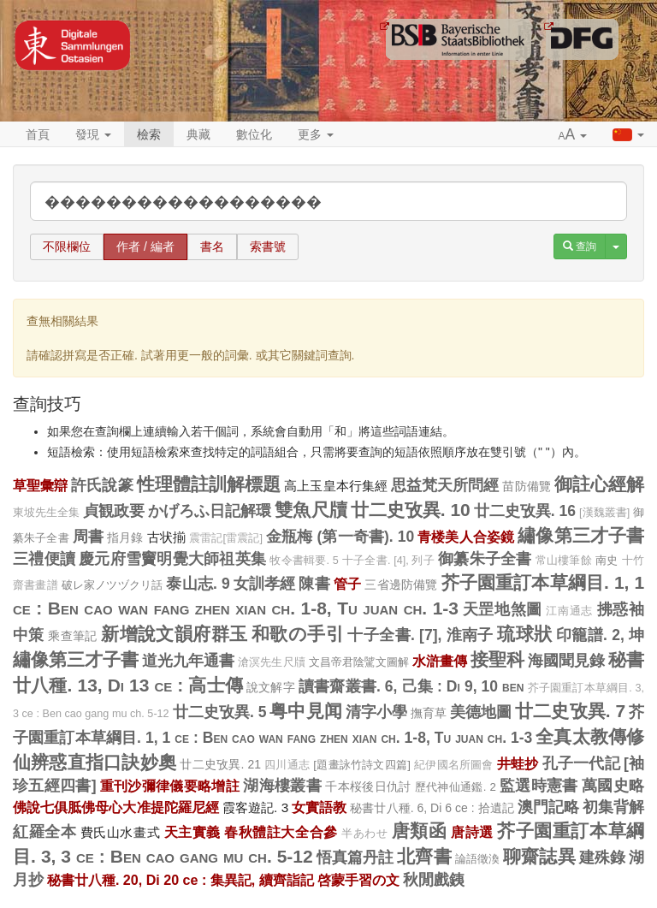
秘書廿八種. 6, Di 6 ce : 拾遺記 (431, 808)
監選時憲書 (539, 785)
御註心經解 (599, 484)
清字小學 (376, 712)
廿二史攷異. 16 (525, 510)
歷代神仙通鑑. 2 (455, 786)
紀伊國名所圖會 (454, 765)
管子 (347, 583)
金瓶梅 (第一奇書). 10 (340, 536)
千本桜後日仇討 (368, 786)
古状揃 (166, 537)
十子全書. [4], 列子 (388, 561)
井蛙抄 (518, 763)
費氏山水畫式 (120, 832)
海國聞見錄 (566, 660)
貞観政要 (114, 510)
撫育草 (429, 713)
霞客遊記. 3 (255, 807)
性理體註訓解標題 (209, 484)
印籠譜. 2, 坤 (600, 635)
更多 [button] (316, 134)
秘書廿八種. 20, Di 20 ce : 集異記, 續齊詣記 (180, 879)
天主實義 (192, 832)
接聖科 (497, 659)
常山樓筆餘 (564, 561)
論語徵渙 (477, 858)
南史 (607, 560)
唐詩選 (472, 832)
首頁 (38, 134)
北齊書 (424, 856)
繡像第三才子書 (581, 535)
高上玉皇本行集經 (336, 485)
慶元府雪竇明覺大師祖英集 (172, 558)
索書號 (268, 246)
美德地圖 (481, 712)
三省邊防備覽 (400, 584)
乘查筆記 (73, 636)
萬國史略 (613, 785)
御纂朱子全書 (485, 558)
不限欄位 (67, 246)
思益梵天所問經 (445, 485)
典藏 (198, 134)
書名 (212, 246)
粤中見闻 (305, 711)
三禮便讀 (44, 558)
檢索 (149, 134)
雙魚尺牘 (310, 509)
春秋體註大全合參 (280, 832)
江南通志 (569, 611)
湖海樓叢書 (282, 785)
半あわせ (364, 834)
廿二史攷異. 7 (570, 711)
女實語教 (319, 807)
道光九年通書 (188, 660)
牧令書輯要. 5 (304, 561)
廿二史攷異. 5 (220, 712)
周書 (88, 536)
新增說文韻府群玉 (174, 634)
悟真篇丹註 (355, 857)
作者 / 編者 (145, 246)
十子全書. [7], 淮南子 (420, 635)
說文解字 (270, 687)
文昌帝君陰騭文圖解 (359, 662)
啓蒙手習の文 (358, 879)
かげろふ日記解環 (209, 510)
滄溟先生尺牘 (271, 662)
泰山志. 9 (197, 583)
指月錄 (125, 537)
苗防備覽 (526, 486)
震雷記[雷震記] (226, 538)
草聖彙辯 (40, 485)
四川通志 (287, 765)
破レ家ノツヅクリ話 (112, 585)
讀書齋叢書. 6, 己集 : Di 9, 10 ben (411, 686)
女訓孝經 (265, 583)
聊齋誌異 (539, 856)
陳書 (314, 583)
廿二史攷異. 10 (411, 509)
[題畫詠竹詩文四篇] (362, 764)
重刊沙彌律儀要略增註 (170, 785)
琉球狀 (524, 634)
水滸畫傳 (439, 660)
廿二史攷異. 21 (220, 764)
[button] (573, 135)
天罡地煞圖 (502, 609)
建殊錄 (602, 857)
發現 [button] (93, 134)
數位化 (254, 134)
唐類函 (419, 830)
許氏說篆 (102, 485)
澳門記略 (548, 807)
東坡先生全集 (46, 513)
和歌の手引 (298, 634)
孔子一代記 (581, 763)
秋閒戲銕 (434, 879)
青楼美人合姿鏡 (465, 536)
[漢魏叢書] (604, 513)
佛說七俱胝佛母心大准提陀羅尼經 (116, 807)
